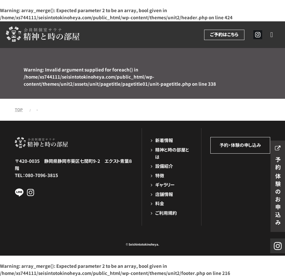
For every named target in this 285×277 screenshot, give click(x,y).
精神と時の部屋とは (172, 153)
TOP (19, 109)
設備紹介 (164, 166)
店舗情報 (164, 194)
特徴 (159, 176)
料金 (159, 203)
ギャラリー (164, 185)
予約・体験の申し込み (240, 145)
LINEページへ (19, 192)
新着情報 (164, 140)
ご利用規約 (166, 213)
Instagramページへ (30, 192)
